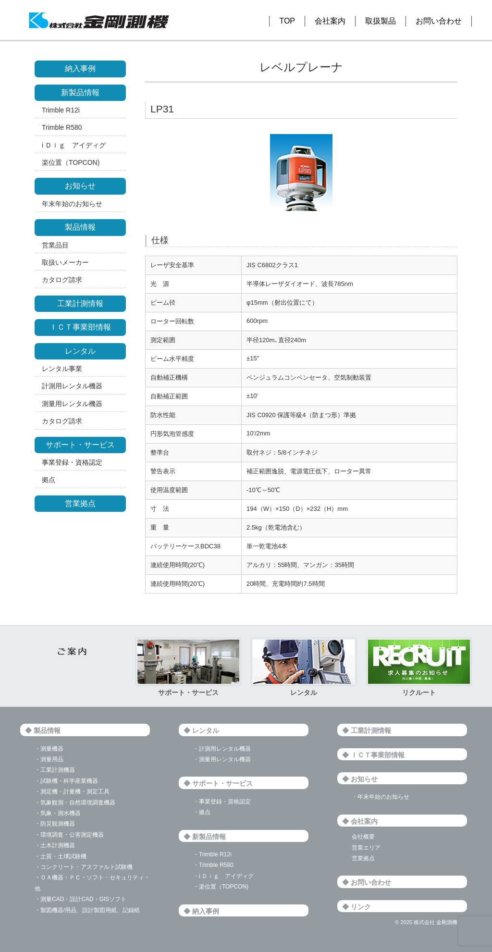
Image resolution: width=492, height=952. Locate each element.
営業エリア (366, 847)
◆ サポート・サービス (218, 783)
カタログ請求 (62, 280)
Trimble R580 (62, 127)
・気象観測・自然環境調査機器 (75, 802)
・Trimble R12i (212, 854)
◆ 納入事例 (201, 911)
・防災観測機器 (55, 823)
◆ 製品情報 (43, 730)
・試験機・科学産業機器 (66, 781)
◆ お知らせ (360, 779)
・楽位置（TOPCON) (220, 886)
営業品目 (55, 245)
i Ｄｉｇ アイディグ (74, 145)
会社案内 (330, 21)
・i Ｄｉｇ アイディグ (223, 876)
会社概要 (363, 836)
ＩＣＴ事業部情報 (80, 327)
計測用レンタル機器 (72, 386)
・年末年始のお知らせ (380, 796)
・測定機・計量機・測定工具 (72, 791)
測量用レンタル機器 (72, 404)
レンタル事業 (62, 368)
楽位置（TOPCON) (70, 162)
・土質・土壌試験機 (60, 856)
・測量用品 (49, 759)
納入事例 (80, 68)
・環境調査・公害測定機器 (69, 834)
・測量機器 (49, 748)
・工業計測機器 (55, 770)
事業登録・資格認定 (72, 462)
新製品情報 (80, 92)
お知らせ (80, 186)
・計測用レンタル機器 (222, 748)
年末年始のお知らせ (72, 204)
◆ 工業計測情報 (366, 730)
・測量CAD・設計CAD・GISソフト (80, 899)
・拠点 (201, 812)
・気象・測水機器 (58, 813)
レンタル (80, 351)
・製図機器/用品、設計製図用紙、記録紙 (87, 910)
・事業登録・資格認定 (222, 801)
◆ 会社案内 (360, 821)
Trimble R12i (61, 110)
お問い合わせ (439, 21)
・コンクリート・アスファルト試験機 (84, 867)
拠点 (48, 479)
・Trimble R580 (213, 865)
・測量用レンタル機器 (222, 759)
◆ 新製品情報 (205, 837)
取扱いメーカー (65, 262)
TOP (287, 21)
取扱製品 (380, 21)
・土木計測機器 (55, 845)
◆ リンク (356, 907)
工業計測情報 (80, 303)
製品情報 (80, 227)
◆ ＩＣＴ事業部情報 (373, 755)
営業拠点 (80, 503)
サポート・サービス (80, 445)
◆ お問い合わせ (366, 882)
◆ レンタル (201, 730)
